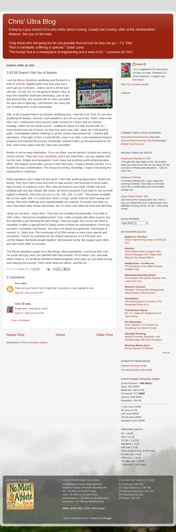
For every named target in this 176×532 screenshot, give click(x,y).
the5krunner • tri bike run (139, 263)
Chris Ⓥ (19, 303)
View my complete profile (134, 84)
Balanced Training (131, 177)
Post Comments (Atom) (34, 342)
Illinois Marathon (27, 80)
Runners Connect (135, 286)
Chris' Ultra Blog (32, 21)
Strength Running (135, 333)
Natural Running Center (134, 365)
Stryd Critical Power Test (134, 196)
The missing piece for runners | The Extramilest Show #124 (143, 303)
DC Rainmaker (133, 322)
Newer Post (15, 335)
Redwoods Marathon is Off (135, 158)
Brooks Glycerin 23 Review (139, 348)
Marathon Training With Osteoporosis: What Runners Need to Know (144, 291)
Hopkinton (30, 171)
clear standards (47, 156)
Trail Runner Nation (136, 310)
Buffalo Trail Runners (132, 144)
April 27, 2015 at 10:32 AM (29, 313)
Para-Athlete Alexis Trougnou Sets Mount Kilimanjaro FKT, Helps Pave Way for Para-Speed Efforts (143, 254)
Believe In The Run (136, 236)
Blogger (107, 518)
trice (17, 283)
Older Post (104, 335)
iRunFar (129, 248)
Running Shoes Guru (137, 345)
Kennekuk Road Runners (135, 137)
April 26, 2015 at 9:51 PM (28, 292)
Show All (166, 353)
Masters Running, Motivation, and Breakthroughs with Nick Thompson (143, 338)
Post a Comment (20, 320)
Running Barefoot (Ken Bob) (136, 370)
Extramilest (131, 298)
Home (60, 335)
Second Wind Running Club (136, 140)
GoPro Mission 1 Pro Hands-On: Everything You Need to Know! (142, 326)
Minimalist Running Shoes (140, 275)
